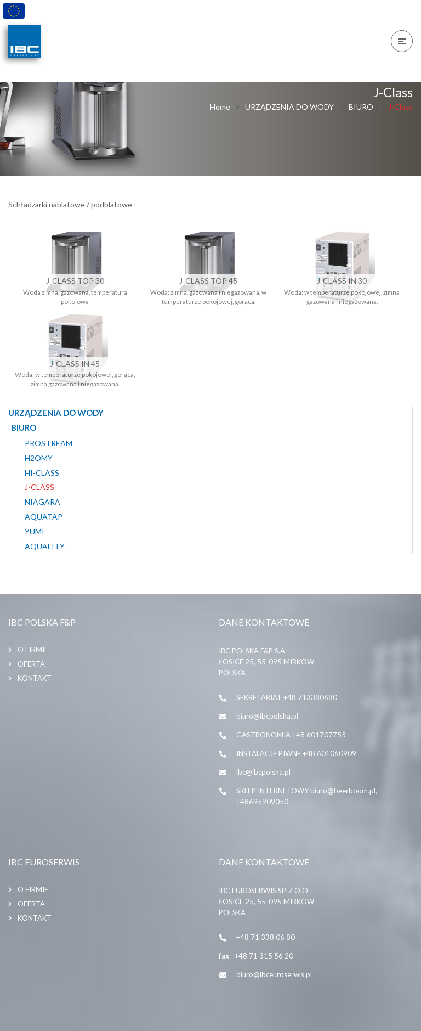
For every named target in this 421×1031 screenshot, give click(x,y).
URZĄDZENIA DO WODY (289, 106)
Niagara (42, 502)
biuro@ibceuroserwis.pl (274, 974)
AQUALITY (45, 546)
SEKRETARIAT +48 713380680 (286, 697)
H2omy (39, 458)
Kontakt (35, 678)
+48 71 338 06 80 (265, 937)
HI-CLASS (42, 473)
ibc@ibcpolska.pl (263, 772)
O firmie (33, 649)
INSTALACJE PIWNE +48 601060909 (296, 753)
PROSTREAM (48, 443)
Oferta (31, 664)
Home (220, 106)
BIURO (361, 106)
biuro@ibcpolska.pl (267, 716)
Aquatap (43, 516)
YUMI (34, 531)
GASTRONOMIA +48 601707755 (291, 734)
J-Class (39, 487)
